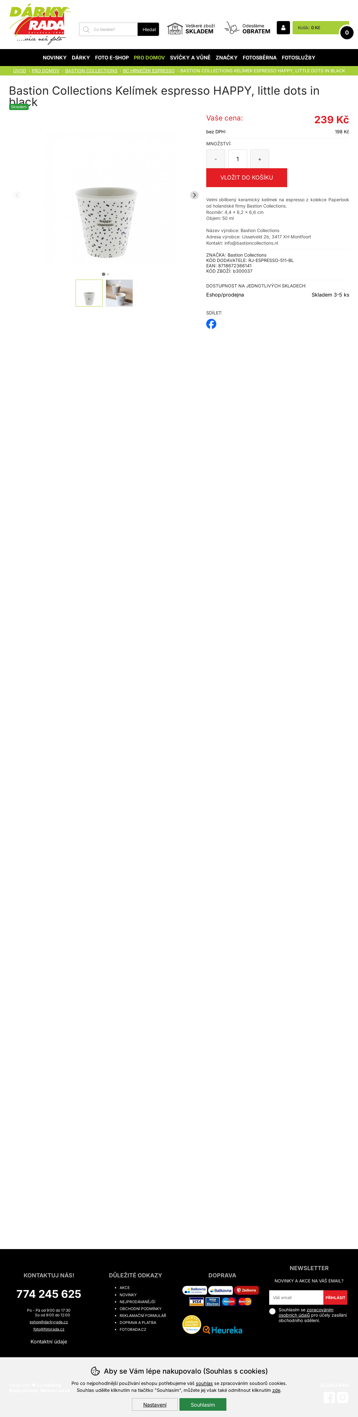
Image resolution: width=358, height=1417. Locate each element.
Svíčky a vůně (190, 57)
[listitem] (89, 293)
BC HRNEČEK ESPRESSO (149, 70)
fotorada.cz (133, 1329)
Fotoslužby (298, 57)
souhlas (204, 1383)
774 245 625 (48, 1293)
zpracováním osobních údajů (306, 1312)
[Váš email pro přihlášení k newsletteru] (296, 1297)
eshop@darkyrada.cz (49, 1322)
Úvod (19, 70)
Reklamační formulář (143, 1315)
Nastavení (155, 1405)
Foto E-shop (112, 57)
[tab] (103, 274)
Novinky (55, 57)
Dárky (81, 57)
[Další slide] (194, 195)
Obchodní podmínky (141, 1308)
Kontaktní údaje (49, 1341)
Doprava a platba (138, 1322)
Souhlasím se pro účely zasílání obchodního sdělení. (308, 1315)
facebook (211, 322)
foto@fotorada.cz (49, 1329)
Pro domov (149, 57)
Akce (125, 1287)
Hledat (149, 29)
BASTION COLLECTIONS (91, 70)
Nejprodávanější (137, 1301)
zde (276, 1390)
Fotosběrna (260, 57)
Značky (227, 57)
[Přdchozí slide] (17, 195)
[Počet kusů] (237, 158)
